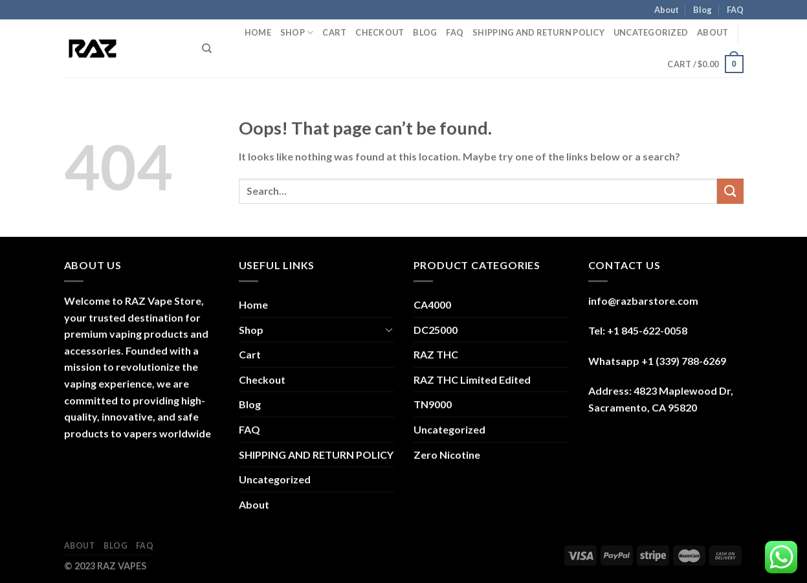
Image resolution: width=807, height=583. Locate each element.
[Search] (207, 48)
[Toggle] (389, 329)
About (666, 10)
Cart (334, 32)
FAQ (735, 10)
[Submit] (730, 191)
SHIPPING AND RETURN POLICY (538, 32)
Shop (296, 33)
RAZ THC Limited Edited (472, 379)
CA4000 (432, 304)
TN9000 (433, 404)
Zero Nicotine (447, 454)
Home (258, 32)
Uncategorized (651, 32)
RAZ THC (436, 354)
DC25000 (436, 330)
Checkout (379, 32)
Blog (702, 10)
